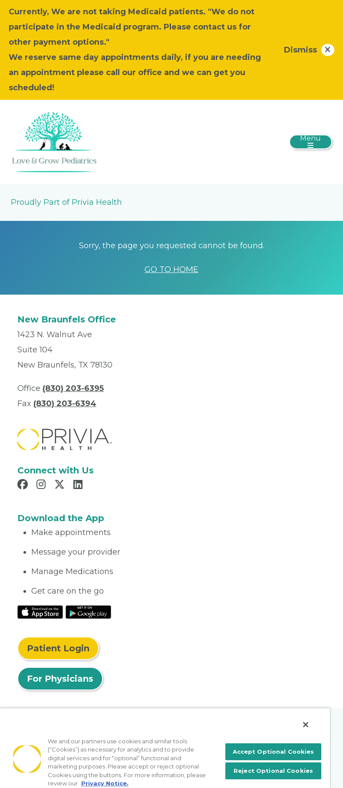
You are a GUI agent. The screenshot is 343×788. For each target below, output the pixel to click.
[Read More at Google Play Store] (88, 611)
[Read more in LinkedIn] (79, 485)
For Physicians (60, 678)
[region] (165, 748)
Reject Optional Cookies (273, 770)
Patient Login (58, 648)
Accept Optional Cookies (273, 751)
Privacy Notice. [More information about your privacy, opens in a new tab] (105, 783)
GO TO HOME (171, 269)
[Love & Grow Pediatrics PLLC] (54, 141)
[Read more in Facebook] (23, 485)
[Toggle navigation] (310, 142)
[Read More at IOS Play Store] (40, 611)
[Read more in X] (60, 485)
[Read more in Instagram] (42, 485)
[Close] (305, 724)
